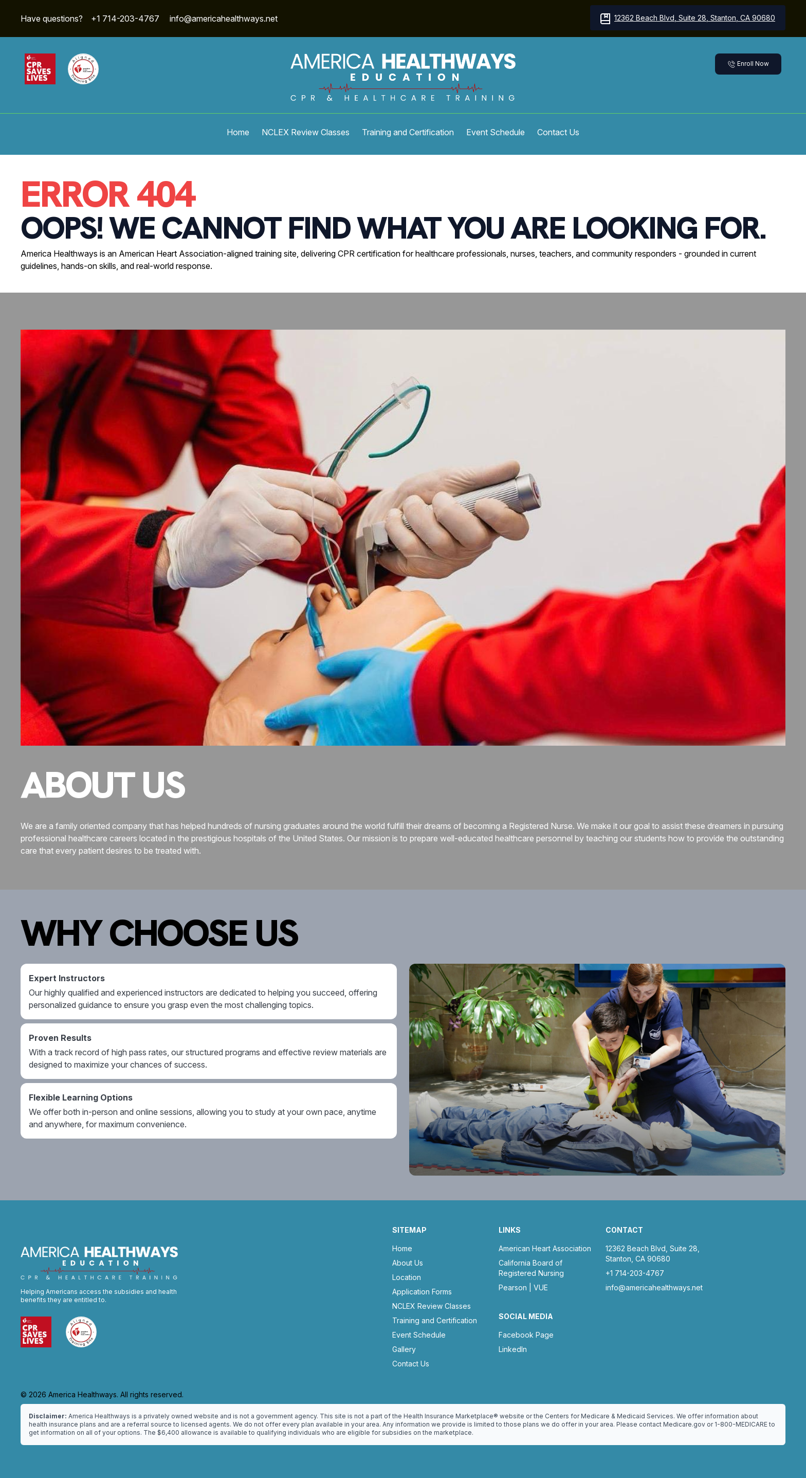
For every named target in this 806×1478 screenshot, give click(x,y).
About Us (407, 1262)
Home (238, 132)
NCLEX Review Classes (306, 132)
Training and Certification (408, 132)
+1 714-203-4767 (125, 18)
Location (406, 1277)
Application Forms (422, 1291)
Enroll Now (748, 64)
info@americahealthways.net (224, 18)
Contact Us (558, 132)
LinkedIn (513, 1349)
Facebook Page (526, 1334)
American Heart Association (545, 1248)
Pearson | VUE (523, 1287)
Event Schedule (495, 132)
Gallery (404, 1349)
